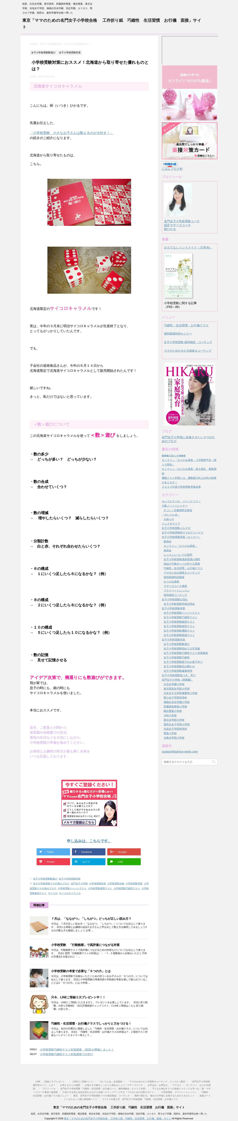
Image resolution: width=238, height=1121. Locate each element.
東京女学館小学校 (174, 719)
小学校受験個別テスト (100, 888)
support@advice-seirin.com (180, 751)
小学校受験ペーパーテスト (72, 888)
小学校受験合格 (115, 883)
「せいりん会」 (171, 514)
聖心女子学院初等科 (175, 697)
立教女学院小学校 (174, 737)
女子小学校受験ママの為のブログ (51, 883)
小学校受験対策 (97, 883)
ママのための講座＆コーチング (182, 572)
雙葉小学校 (170, 733)
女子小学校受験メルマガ (176, 528)
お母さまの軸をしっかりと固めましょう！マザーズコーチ (114, 1085)
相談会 (167, 550)
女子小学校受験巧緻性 (177, 657)
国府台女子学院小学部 (177, 724)
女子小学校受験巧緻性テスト (180, 617)
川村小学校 (170, 715)
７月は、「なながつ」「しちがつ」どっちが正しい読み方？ (91, 918)
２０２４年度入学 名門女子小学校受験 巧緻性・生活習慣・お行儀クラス (140, 1099)
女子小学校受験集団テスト (179, 621)
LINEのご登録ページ (83, 1081)
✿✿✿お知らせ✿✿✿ (174, 455)
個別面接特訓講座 (174, 577)
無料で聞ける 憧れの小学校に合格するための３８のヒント (164, 1095)
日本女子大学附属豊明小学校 (180, 693)
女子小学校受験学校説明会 (179, 603)
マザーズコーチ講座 (175, 586)
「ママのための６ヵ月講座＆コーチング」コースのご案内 (156, 1081)
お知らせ (169, 519)
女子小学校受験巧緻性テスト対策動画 (186, 652)
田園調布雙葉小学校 (175, 706)
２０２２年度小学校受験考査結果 (181, 486)
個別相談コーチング (175, 594)
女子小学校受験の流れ (175, 599)
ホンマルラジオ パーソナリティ (181, 501)
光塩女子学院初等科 (175, 728)
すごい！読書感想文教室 (178, 510)
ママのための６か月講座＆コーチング (187, 350)
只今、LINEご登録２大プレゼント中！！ (78, 997)
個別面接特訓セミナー (178, 333)
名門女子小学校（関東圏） (177, 679)
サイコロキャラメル (70, 893)
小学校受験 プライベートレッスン (179, 1092)
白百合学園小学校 (174, 684)
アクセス (176, 1085)
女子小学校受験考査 (173, 608)
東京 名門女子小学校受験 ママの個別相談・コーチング (101, 1095)
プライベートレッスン (177, 590)
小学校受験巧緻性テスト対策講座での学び (66, 1054)
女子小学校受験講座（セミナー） (181, 537)
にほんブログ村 (172, 168)
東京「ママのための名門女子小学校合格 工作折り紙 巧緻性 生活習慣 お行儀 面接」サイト (119, 1107)
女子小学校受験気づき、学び (179, 675)
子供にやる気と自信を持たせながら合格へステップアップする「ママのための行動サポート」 (109, 1092)
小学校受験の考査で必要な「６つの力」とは (81, 971)
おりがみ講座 (171, 581)
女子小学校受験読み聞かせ (179, 666)
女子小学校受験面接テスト (179, 635)
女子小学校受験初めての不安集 (182, 648)
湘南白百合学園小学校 (177, 702)
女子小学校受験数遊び (45, 878)
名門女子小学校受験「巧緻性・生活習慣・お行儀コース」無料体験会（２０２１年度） (103, 1088)
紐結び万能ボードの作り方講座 (182, 563)
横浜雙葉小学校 (173, 710)
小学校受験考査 (134, 883)
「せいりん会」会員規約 (110, 1081)
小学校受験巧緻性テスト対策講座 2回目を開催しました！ (77, 1049)
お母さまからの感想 (70, 1085)
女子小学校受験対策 (70, 878)
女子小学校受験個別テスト (179, 626)
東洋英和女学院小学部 (177, 688)
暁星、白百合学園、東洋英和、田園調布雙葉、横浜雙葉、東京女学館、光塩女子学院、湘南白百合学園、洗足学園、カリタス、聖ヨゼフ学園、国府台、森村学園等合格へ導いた (119, 1113)
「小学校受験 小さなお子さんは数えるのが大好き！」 (71, 133)
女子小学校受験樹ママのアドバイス (182, 532)
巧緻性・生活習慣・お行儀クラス (186, 325)
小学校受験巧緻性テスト (127, 888)
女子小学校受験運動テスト (179, 630)
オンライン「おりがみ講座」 (180, 545)
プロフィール (49, 1088)
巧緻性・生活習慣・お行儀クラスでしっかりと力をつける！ (91, 1023)
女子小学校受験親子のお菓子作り (183, 661)
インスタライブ (171, 523)
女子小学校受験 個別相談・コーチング (188, 342)
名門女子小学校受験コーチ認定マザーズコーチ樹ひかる (182, 222)
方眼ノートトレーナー (175, 505)
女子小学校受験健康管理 (178, 670)
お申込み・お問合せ (158, 1085)
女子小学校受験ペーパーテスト (182, 612)
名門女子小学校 (79, 883)
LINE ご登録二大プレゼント (52, 1081)
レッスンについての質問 (178, 554)
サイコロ (53, 893)
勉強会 (167, 541)
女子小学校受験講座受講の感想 (182, 559)
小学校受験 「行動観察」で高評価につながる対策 (85, 944)
